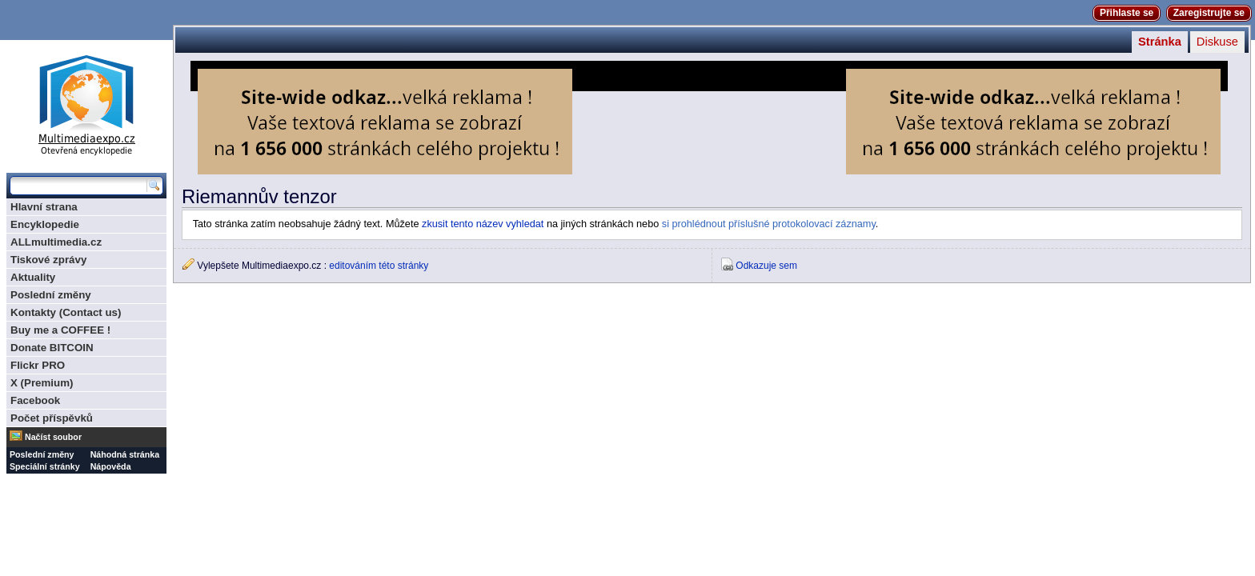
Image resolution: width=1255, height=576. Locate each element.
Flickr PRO (37, 365)
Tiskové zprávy (48, 260)
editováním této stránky (378, 265)
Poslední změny (50, 295)
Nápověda (110, 466)
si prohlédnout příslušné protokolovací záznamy (769, 224)
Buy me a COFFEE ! (60, 330)
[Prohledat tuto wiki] (78, 185)
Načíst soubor (53, 437)
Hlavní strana (44, 207)
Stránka (1159, 41)
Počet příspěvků (51, 418)
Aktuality (32, 277)
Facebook (35, 400)
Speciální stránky (45, 466)
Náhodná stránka (124, 454)
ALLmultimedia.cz (56, 242)
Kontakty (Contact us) (65, 312)
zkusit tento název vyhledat (482, 224)
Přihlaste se (1126, 12)
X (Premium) (42, 383)
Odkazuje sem (766, 265)
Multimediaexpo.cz (86, 103)
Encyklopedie (44, 224)
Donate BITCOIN (52, 348)
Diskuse (1217, 41)
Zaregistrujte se (1209, 12)
